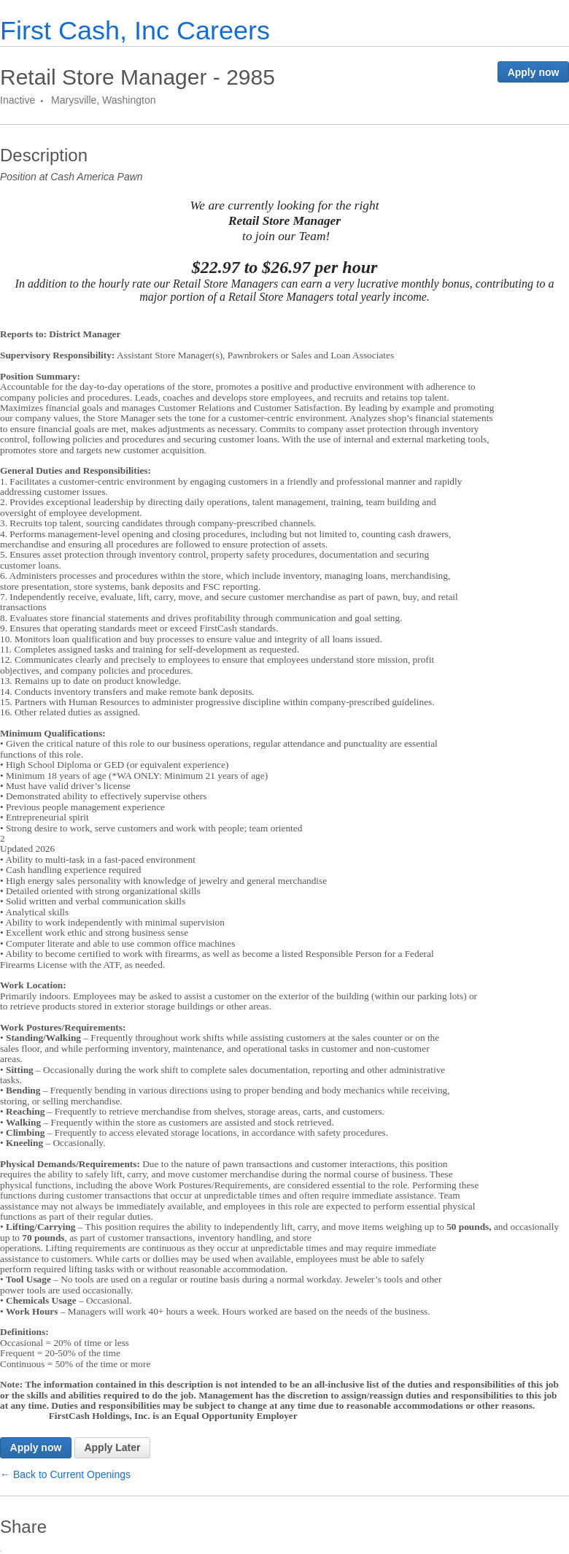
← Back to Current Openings (65, 1474)
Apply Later (112, 1447)
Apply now (534, 72)
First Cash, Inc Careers (135, 30)
